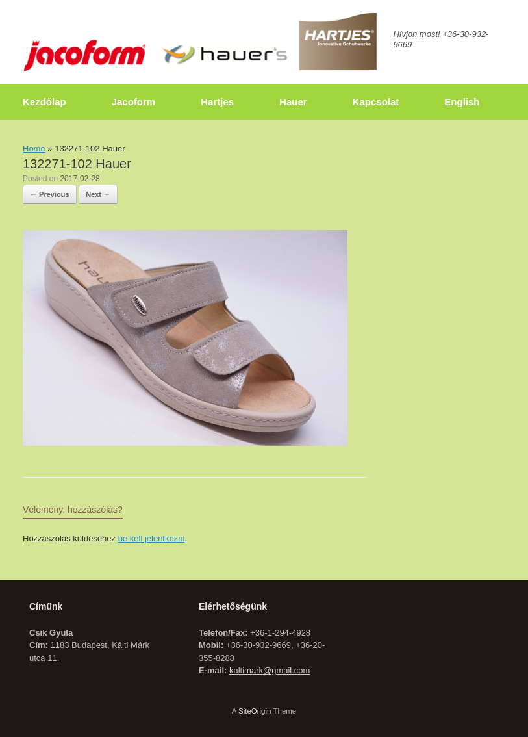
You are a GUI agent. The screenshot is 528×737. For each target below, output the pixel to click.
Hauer (293, 101)
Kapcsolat (376, 101)
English (461, 101)
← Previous (49, 194)
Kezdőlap (44, 101)
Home (34, 148)
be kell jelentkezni (151, 538)
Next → (98, 194)
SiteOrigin (254, 711)
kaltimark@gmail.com (269, 670)
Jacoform (134, 101)
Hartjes (217, 101)
